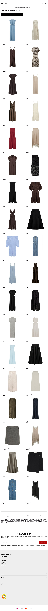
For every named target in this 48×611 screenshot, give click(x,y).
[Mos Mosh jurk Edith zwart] (12, 302)
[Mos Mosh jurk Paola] (12, 32)
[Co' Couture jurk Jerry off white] (35, 113)
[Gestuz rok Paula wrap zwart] (35, 464)
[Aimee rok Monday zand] (35, 383)
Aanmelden (43, 542)
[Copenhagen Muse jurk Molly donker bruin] (12, 86)
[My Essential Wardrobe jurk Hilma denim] (35, 248)
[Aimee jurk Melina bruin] (12, 113)
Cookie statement (9, 590)
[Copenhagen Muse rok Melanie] (35, 221)
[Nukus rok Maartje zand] (12, 383)
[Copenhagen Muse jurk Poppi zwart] (12, 194)
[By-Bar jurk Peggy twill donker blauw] (35, 410)
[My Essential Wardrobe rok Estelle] (12, 410)
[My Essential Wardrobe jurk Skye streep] (12, 248)
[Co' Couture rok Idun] (35, 140)
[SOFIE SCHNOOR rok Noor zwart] (35, 356)
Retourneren (3, 590)
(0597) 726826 (3, 565)
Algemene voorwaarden (6, 554)
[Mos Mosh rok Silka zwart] (35, 302)
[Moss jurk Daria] (12, 140)
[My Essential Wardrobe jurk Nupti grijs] (12, 329)
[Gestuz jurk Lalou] (35, 491)
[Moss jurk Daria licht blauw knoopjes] (12, 356)
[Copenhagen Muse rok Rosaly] (35, 167)
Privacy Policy (4, 556)
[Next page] (27, 508)
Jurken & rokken (8, 10)
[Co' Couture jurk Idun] (35, 437)
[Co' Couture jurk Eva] (35, 86)
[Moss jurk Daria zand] (35, 329)
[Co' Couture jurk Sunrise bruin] (12, 59)
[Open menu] (2, 3)
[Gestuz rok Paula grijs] (12, 437)
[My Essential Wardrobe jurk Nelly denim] (12, 275)
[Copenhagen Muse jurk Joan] (12, 221)
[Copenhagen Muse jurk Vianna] (35, 194)
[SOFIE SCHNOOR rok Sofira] (12, 464)
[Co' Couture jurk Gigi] (35, 32)
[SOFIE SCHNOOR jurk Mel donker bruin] (35, 275)
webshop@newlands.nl (4, 564)
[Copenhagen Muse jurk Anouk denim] (12, 491)
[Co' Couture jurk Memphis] (35, 59)
